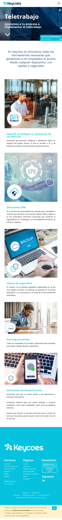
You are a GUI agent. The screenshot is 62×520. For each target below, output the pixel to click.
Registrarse (25, 493)
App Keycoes (36, 493)
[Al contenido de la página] (8, 34)
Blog (25, 476)
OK (54, 508)
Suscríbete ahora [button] (50, 470)
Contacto (26, 479)
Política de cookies (43, 495)
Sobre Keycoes (28, 471)
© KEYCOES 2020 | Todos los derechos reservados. (31, 498)
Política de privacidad (28, 495)
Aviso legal (16, 495)
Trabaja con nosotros (31, 474)
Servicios (26, 466)
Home (25, 464)
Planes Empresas (29, 469)
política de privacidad (21, 510)
